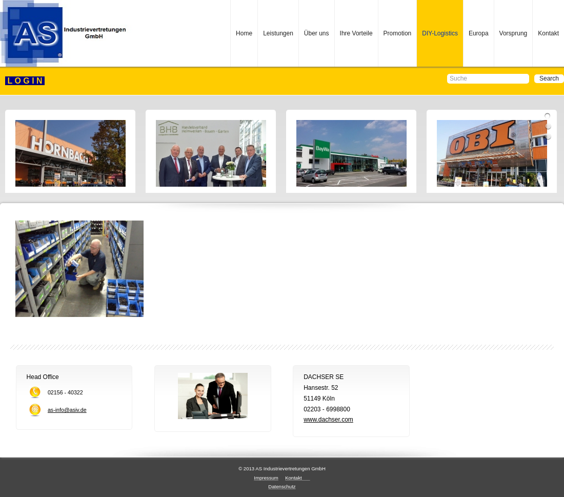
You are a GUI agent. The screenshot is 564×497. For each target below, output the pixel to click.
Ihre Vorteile (356, 33)
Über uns (316, 33)
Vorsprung (513, 33)
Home (244, 33)
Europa (479, 33)
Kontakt (548, 33)
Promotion (398, 33)
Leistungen (278, 33)
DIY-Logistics (440, 33)
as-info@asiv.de (67, 410)
